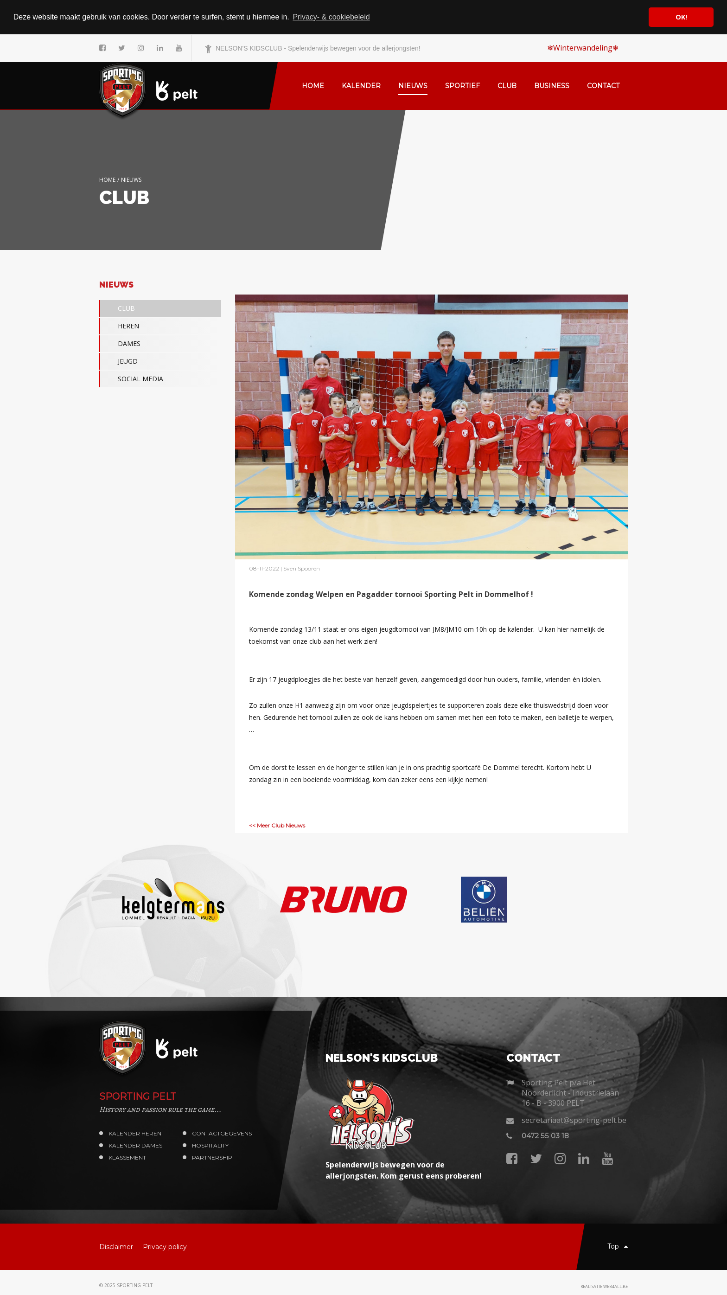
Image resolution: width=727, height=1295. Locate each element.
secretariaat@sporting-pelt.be (574, 1120)
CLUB (117, 308)
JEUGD (118, 361)
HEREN (119, 326)
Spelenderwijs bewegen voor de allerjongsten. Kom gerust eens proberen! (403, 1170)
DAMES (119, 343)
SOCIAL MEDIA (131, 379)
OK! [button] (681, 17)
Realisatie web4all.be (604, 1286)
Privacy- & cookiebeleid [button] (331, 17)
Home (107, 179)
